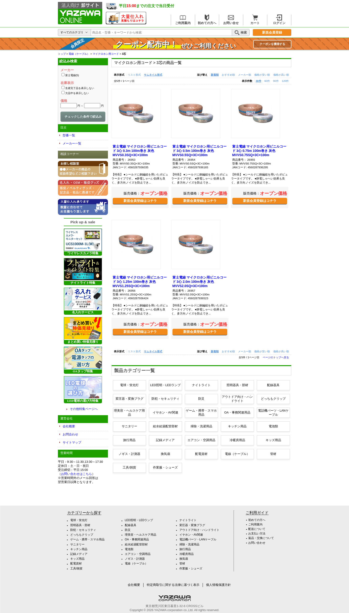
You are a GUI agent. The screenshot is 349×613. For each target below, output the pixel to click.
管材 (273, 454)
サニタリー (129, 426)
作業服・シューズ (165, 467)
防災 (201, 398)
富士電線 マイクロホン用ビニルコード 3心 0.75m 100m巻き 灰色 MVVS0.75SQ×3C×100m (259, 151)
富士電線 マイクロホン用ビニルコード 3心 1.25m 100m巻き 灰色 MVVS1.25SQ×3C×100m (140, 281)
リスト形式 (134, 74)
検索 (241, 32)
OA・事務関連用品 (237, 412)
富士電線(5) (72, 75)
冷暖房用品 (237, 440)
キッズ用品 (273, 440)
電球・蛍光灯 (129, 385)
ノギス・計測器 (129, 454)
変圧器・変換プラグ (129, 398)
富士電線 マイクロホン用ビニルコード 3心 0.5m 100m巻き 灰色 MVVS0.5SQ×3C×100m (199, 151)
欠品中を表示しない (77, 93)
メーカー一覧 (72, 143)
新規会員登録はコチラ (140, 201)
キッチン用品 (237, 426)
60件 (267, 81)
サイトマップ (72, 442)
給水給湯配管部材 (165, 426)
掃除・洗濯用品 (201, 426)
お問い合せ (231, 20)
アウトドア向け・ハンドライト (237, 399)
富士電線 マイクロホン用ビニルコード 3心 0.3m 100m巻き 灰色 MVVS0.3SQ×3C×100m (140, 151)
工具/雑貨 (129, 467)
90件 (275, 81)
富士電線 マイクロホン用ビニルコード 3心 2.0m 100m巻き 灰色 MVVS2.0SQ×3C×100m (199, 281)
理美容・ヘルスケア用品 (129, 412)
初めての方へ (207, 20)
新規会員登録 (272, 32)
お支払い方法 (256, 533)
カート (255, 20)
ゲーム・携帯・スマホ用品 (201, 412)
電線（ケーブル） (237, 454)
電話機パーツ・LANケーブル (273, 412)
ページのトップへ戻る (276, 357)
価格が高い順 (281, 74)
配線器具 (273, 385)
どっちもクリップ (273, 398)
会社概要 (69, 426)
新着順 (215, 74)
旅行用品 (129, 440)
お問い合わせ (256, 542)
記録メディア (165, 440)
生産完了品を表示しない (79, 88)
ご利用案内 (183, 20)
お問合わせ (70, 434)
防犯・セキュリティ (165, 398)
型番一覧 (69, 135)
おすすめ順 (228, 74)
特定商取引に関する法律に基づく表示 (173, 585)
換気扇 (165, 454)
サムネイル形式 (153, 74)
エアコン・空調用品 (201, 440)
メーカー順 (244, 74)
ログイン (279, 20)
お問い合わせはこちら (76, 474)
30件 (258, 81)
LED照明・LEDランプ (165, 385)
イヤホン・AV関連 (165, 412)
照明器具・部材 (237, 385)
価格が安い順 (262, 74)
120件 (285, 81)
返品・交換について (261, 538)
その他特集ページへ (84, 409)
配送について (256, 529)
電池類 (273, 426)
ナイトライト (201, 385)
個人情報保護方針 (218, 585)
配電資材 (201, 454)
